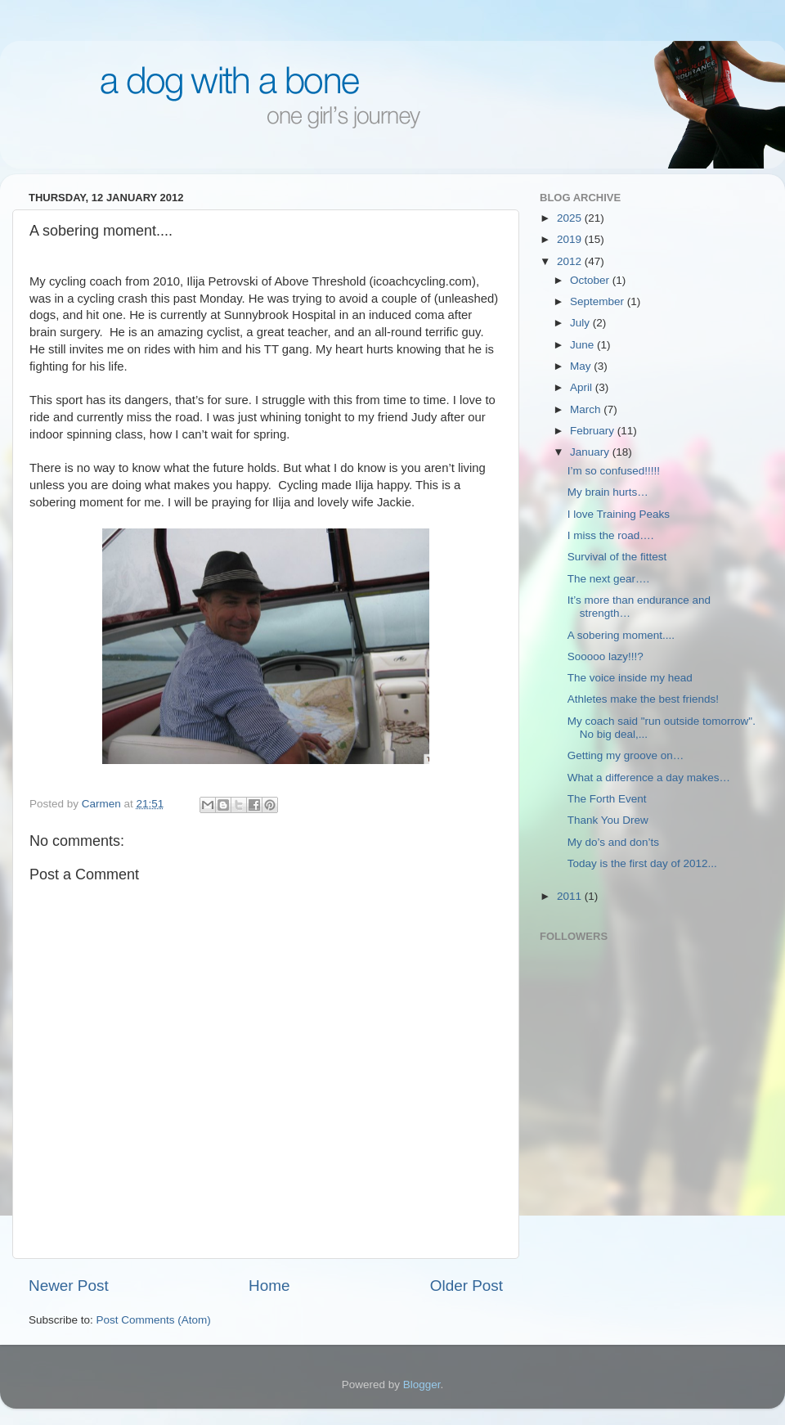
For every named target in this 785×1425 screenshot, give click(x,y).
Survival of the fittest (617, 557)
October (591, 280)
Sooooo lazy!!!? (605, 656)
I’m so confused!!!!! (613, 471)
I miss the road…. (610, 535)
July (581, 323)
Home (269, 1285)
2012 (571, 261)
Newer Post (69, 1285)
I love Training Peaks (618, 514)
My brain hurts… (607, 492)
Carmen (103, 804)
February (593, 431)
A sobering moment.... (621, 635)
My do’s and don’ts (613, 842)
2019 (571, 239)
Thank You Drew (607, 820)
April (582, 387)
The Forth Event (607, 799)
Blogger (422, 1384)
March (586, 409)
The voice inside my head (630, 678)
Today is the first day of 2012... (642, 863)
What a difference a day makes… (648, 777)
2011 (571, 896)
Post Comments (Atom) (153, 1320)
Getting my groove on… (625, 755)
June (583, 345)
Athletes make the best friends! (643, 699)
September (598, 301)
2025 (571, 218)
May (582, 366)
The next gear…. (608, 579)
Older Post (466, 1285)
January (591, 452)
